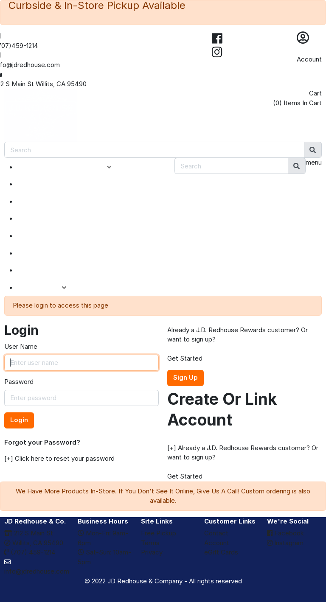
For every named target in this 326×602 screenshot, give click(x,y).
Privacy (152, 552)
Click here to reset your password (65, 458)
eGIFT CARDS (49, 270)
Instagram (285, 543)
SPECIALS (43, 201)
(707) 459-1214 (30, 552)
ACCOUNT (48, 287)
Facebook (285, 533)
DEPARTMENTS (52, 236)
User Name (20, 346)
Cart (315, 93)
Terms (150, 543)
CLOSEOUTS (48, 218)
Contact (216, 533)
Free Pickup (158, 533)
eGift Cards (221, 552)
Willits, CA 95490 (33, 543)
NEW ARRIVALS (52, 184)
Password (19, 382)
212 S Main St (28, 533)
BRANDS (40, 253)
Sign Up (185, 377)
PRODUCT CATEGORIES (71, 167)
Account (309, 59)
